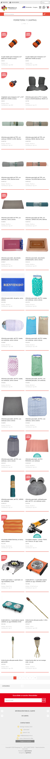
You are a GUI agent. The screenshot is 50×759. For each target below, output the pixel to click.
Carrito (48, 7)
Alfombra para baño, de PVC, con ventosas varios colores (11, 420)
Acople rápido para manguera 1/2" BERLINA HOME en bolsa (11, 57)
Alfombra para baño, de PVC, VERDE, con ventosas (12, 500)
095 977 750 (44, 7)
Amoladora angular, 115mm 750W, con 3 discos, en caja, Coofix (36, 540)
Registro (5, 2)
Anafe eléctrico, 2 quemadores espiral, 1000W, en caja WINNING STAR (12, 621)
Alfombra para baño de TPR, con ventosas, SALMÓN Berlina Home (35, 178)
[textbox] (23, 14)
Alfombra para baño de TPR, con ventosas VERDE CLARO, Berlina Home (11, 139)
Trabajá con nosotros (25, 741)
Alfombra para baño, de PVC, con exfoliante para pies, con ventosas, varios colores (35, 380)
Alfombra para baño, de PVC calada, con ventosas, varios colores (36, 299)
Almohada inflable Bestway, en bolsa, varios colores (12, 540)
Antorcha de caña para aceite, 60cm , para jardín (12, 661)
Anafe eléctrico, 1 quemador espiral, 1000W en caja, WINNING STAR (36, 581)
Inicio (24, 23)
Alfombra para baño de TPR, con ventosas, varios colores (11, 218)
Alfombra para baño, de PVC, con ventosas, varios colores (35, 420)
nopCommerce (28, 751)
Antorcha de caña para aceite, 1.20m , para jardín (36, 621)
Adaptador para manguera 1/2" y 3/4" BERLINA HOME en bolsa (12, 98)
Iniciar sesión (15, 2)
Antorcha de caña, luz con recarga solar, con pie (35, 661)
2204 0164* (26, 729)
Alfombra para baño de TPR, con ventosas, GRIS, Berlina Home (11, 178)
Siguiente (31, 677)
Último (35, 677)
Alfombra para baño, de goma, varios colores (12, 299)
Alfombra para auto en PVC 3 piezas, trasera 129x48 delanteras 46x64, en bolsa (36, 98)
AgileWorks (28, 753)
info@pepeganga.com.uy (26, 735)
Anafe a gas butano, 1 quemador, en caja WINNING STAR (12, 581)
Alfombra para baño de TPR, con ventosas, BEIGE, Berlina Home (35, 138)
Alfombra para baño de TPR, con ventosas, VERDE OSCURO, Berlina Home (36, 219)
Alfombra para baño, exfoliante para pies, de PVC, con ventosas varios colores (36, 501)
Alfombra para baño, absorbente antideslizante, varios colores (10, 259)
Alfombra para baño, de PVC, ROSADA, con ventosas (34, 460)
